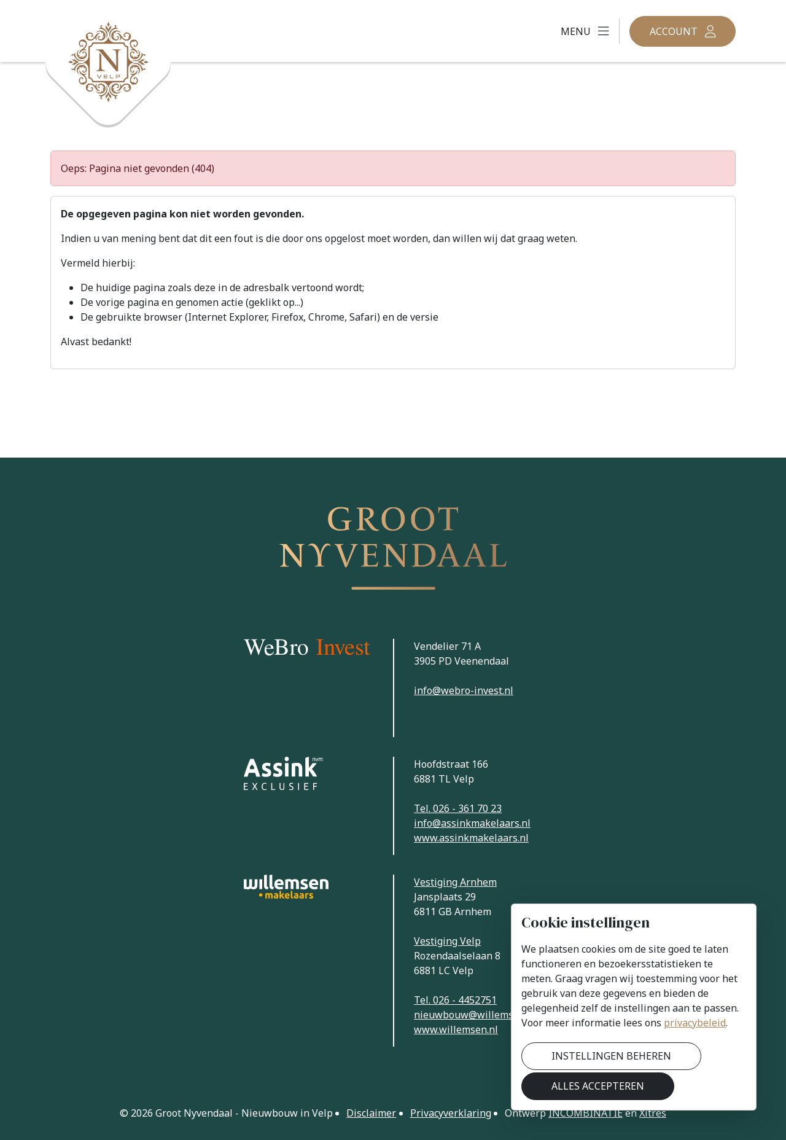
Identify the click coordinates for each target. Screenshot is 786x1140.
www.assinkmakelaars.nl (471, 838)
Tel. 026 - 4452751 (455, 1000)
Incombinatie (585, 1113)
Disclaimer (371, 1113)
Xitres (652, 1113)
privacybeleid (695, 1022)
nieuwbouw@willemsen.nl (475, 1014)
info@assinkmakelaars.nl (472, 823)
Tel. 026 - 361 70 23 (458, 808)
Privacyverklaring (450, 1113)
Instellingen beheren (611, 1056)
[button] (585, 31)
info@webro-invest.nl (463, 690)
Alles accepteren (597, 1086)
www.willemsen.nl (456, 1029)
